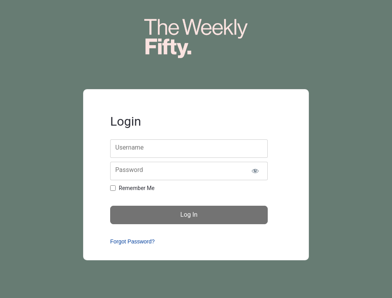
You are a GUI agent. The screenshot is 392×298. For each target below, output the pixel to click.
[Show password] (255, 171)
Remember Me (136, 188)
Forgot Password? (132, 241)
